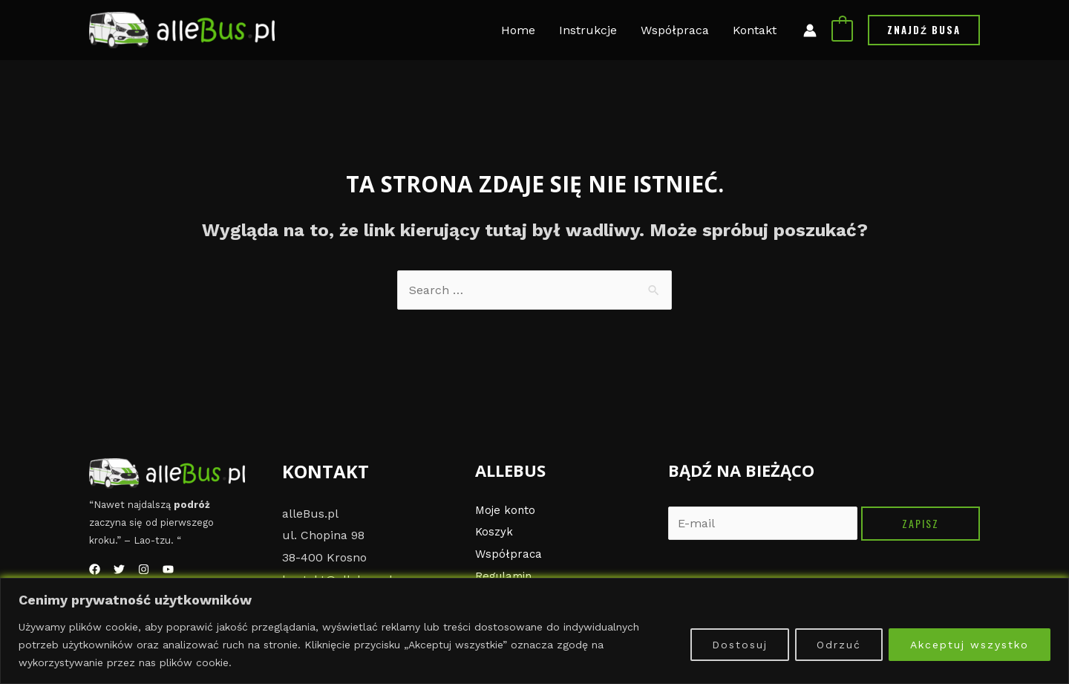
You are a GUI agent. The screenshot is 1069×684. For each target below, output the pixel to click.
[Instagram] (143, 569)
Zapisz (920, 523)
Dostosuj (740, 645)
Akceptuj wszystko (969, 645)
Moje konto (506, 510)
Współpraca (509, 554)
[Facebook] (94, 569)
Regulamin (506, 576)
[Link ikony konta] (810, 30)
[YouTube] (168, 569)
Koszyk (494, 531)
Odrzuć (839, 645)
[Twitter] (119, 569)
